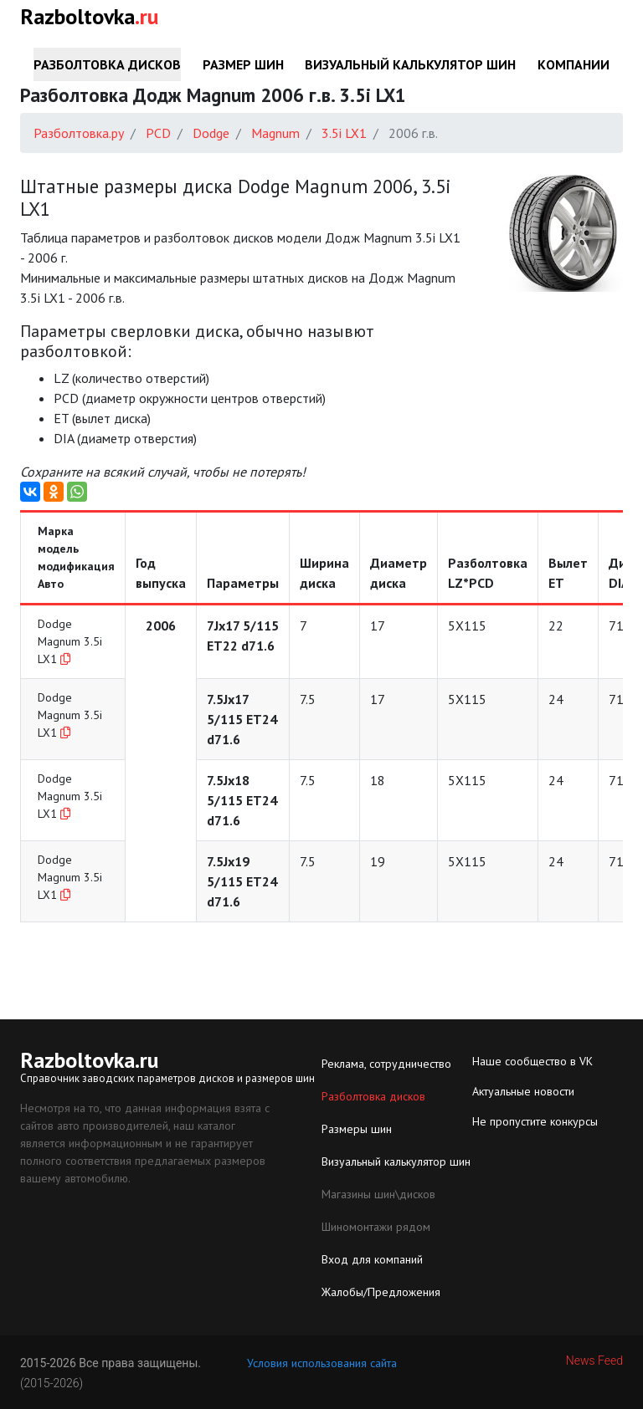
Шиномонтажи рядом (376, 1226)
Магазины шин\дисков (378, 1194)
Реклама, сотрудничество (386, 1063)
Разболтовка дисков (107, 64)
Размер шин (243, 64)
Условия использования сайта (322, 1363)
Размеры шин (357, 1128)
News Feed (594, 1360)
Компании (574, 64)
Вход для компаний (372, 1259)
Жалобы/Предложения (381, 1291)
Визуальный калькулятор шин (410, 64)
